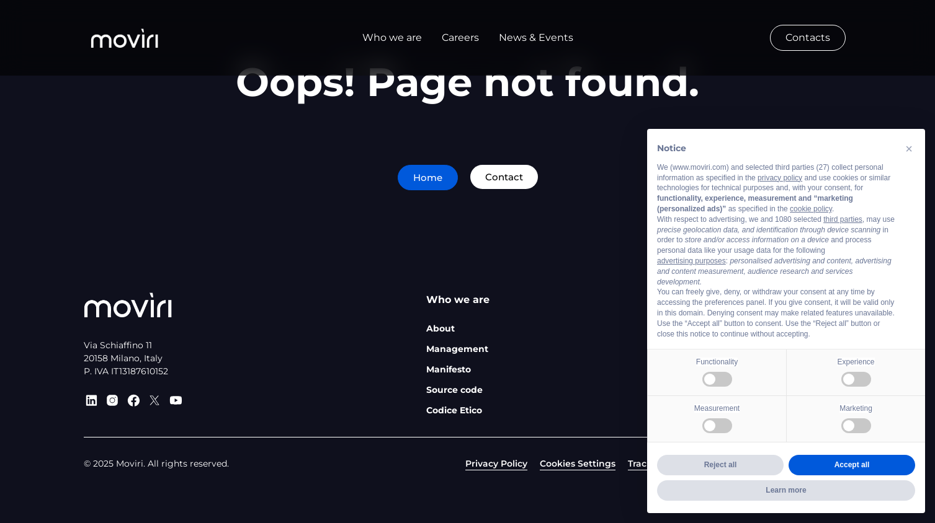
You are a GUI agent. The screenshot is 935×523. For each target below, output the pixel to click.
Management (457, 348)
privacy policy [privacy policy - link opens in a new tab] (780, 178)
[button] (909, 149)
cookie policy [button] (811, 208)
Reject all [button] (720, 464)
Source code (454, 389)
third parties (842, 219)
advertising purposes (691, 261)
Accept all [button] (852, 464)
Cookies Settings (577, 463)
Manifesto (448, 369)
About (440, 328)
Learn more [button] (786, 490)
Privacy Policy (496, 463)
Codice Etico (454, 410)
